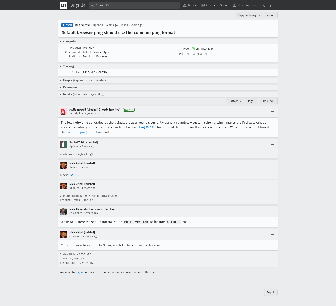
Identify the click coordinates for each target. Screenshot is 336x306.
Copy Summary (247, 15)
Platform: (75, 56)
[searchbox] (134, 5)
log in (79, 272)
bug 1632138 (147, 127)
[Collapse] (272, 111)
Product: (75, 47)
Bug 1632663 (83, 25)
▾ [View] (260, 15)
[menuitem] (191, 5)
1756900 (75, 175)
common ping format (81, 132)
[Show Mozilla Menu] (63, 5)
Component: (73, 52)
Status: (76, 72)
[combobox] (134, 5)
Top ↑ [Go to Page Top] (271, 292)
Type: (186, 48)
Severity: (202, 53)
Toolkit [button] (88, 47)
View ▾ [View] (271, 15)
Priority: (184, 53)
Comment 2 (75, 236)
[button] (268, 5)
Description (76, 113)
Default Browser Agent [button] (98, 52)
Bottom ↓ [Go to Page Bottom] (235, 101)
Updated (74, 146)
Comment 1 (75, 213)
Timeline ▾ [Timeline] (268, 101)
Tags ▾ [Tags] (251, 101)
